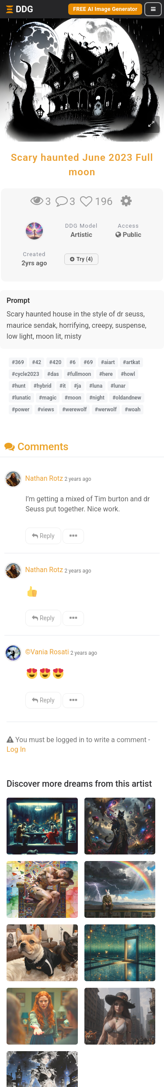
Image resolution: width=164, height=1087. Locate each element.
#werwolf (106, 409)
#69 (88, 362)
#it (62, 386)
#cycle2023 (25, 374)
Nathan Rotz (44, 478)
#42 (36, 362)
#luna (95, 386)
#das (53, 374)
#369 (18, 362)
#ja (77, 386)
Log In (16, 749)
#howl (128, 374)
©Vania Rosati (47, 652)
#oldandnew (126, 398)
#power (20, 409)
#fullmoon (79, 374)
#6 (73, 362)
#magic (47, 398)
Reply (43, 535)
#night (97, 398)
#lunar (118, 386)
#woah (132, 409)
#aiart (108, 362)
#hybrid (43, 386)
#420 (55, 362)
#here (106, 374)
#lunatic (21, 398)
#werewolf (74, 409)
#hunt (18, 386)
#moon (73, 398)
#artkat (131, 362)
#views (46, 409)
